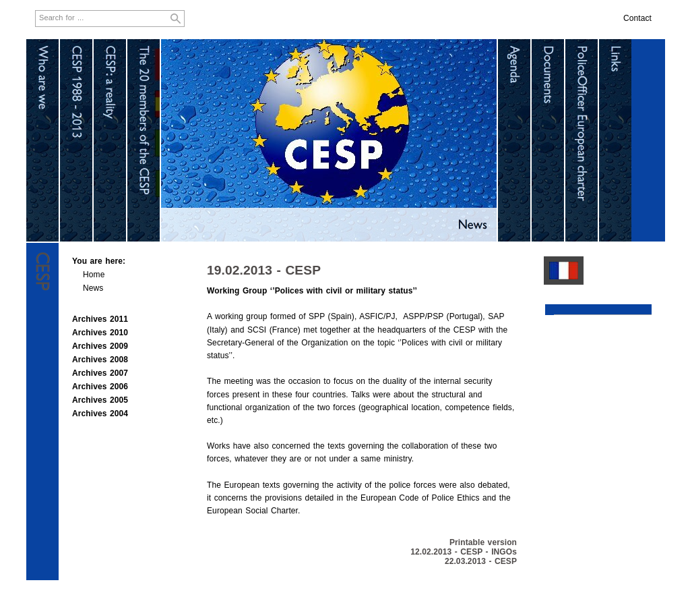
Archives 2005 (100, 400)
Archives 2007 (100, 373)
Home (93, 274)
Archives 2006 (100, 386)
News (93, 288)
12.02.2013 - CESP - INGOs (463, 552)
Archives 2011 (100, 319)
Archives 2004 (100, 413)
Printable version (483, 542)
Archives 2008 (100, 359)
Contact (637, 18)
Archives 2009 (100, 346)
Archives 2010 (100, 332)
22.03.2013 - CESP (481, 561)
